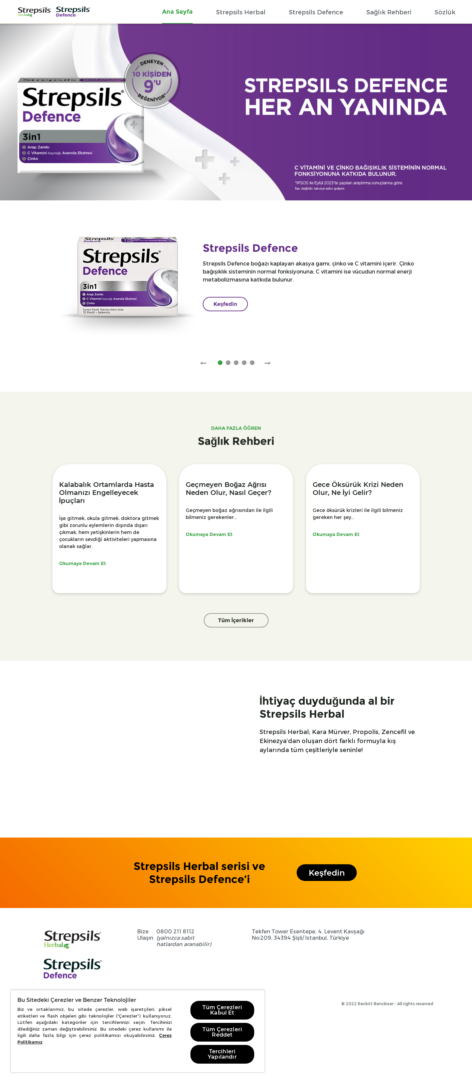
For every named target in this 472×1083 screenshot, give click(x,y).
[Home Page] (34, 11)
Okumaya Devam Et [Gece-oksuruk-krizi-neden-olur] (336, 534)
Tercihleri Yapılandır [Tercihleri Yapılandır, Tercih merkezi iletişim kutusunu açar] (222, 1054)
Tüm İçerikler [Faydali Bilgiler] (236, 620)
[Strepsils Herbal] (241, 11)
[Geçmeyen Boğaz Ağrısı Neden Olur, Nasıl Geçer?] (236, 489)
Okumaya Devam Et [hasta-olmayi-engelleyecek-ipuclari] (82, 563)
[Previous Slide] (203, 363)
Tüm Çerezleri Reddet (222, 1032)
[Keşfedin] (225, 304)
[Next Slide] (268, 363)
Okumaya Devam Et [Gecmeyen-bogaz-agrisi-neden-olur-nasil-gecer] (209, 534)
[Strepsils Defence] (316, 11)
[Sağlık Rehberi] (388, 11)
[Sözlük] (445, 11)
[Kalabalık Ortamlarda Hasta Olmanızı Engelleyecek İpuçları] (109, 493)
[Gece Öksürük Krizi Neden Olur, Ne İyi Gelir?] (363, 489)
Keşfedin (327, 873)
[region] (138, 1031)
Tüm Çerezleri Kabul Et (222, 1010)
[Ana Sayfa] (177, 11)
